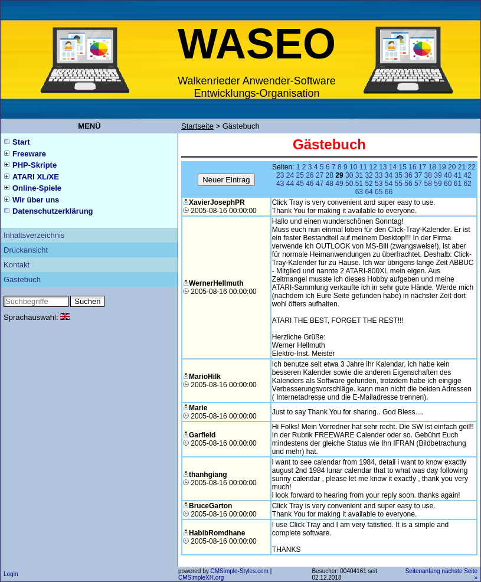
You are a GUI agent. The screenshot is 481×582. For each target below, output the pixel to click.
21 (462, 167)
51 (359, 183)
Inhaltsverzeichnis (34, 235)
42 (467, 175)
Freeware (29, 153)
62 (467, 183)
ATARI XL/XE (35, 176)
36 (408, 175)
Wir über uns (35, 199)
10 (353, 167)
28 (329, 175)
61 (458, 183)
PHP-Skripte (34, 165)
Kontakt (17, 264)
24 (290, 175)
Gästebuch (22, 279)
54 (388, 183)
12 (373, 167)
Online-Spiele (36, 188)
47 (319, 183)
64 (368, 192)
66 (388, 192)
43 (280, 183)
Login (11, 574)
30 (349, 175)
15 (403, 167)
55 (399, 183)
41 (458, 175)
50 (349, 183)
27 (319, 175)
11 (363, 167)
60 (447, 183)
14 (393, 167)
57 (418, 183)
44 (290, 183)
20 (452, 167)
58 (428, 183)
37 (418, 175)
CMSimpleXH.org (201, 577)
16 (412, 167)
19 (442, 167)
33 (378, 175)
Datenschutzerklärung (52, 211)
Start (21, 142)
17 (422, 167)
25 (299, 175)
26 (309, 175)
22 (471, 167)
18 (432, 167)
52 (368, 183)
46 (309, 183)
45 (299, 183)
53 (378, 183)
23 (280, 175)
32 (368, 175)
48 (329, 183)
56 (408, 183)
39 (437, 175)
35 (399, 175)
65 (378, 192)
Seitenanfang (422, 571)
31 (359, 175)
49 (339, 183)
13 (383, 167)
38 (428, 175)
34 (388, 175)
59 (437, 183)
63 (359, 192)
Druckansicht (26, 250)
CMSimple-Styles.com (240, 571)
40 (447, 175)
